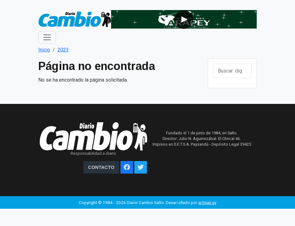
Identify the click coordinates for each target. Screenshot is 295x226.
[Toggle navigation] (47, 37)
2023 (63, 50)
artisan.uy (207, 202)
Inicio (44, 50)
